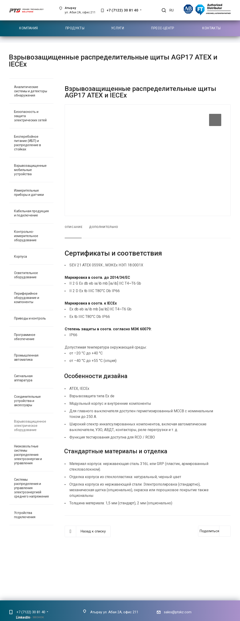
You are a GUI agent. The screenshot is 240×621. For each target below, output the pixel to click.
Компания (28, 28)
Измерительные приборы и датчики (29, 193)
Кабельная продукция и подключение (31, 213)
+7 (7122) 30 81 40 (122, 10)
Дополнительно (103, 227)
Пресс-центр (162, 28)
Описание (73, 227)
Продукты (74, 28)
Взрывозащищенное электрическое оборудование (30, 426)
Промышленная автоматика (26, 357)
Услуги (117, 28)
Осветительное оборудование (26, 275)
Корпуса (20, 256)
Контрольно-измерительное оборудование (26, 236)
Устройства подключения (24, 515)
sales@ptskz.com (177, 612)
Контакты (211, 28)
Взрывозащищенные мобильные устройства (30, 170)
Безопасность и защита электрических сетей (30, 116)
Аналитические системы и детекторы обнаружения (30, 91)
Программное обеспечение (24, 337)
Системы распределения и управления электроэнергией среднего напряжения (31, 488)
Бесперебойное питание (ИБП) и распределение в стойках (27, 143)
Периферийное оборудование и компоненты (26, 298)
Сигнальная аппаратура (23, 378)
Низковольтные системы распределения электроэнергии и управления (28, 454)
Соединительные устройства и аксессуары (27, 401)
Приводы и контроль (30, 318)
